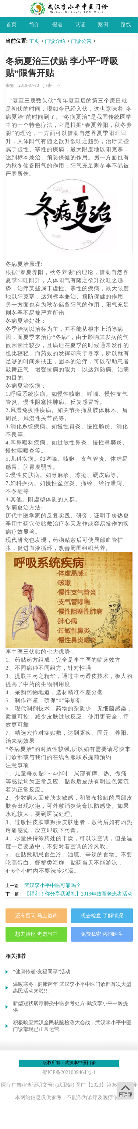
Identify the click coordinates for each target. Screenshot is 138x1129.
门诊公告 (81, 41)
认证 (80, 24)
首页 (11, 24)
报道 (57, 24)
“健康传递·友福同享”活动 (41, 971)
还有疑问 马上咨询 (36, 915)
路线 (126, 24)
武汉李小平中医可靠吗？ (52, 885)
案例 (103, 24)
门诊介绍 (55, 41)
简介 (34, 24)
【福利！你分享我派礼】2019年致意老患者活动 (78, 894)
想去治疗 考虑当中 (36, 934)
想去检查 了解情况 (102, 915)
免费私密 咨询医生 (102, 934)
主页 (34, 41)
